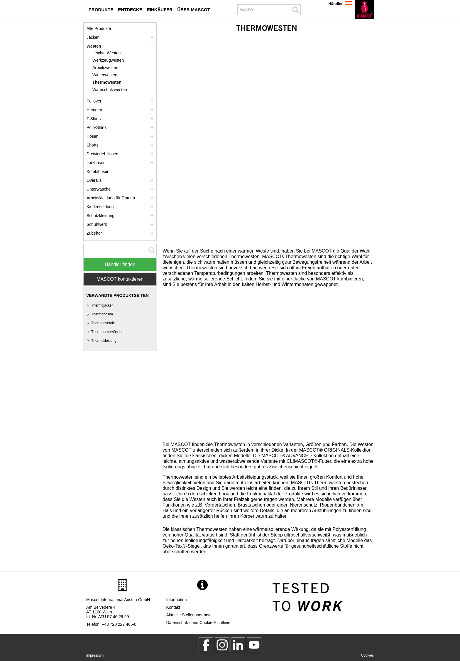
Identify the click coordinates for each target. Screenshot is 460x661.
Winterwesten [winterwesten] (104, 75)
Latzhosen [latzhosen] (96, 162)
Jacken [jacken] (93, 37)
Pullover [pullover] (94, 101)
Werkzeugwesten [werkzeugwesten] (108, 60)
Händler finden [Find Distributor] (120, 264)
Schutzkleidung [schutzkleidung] (100, 215)
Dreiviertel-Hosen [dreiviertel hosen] (102, 154)
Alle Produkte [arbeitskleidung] (99, 28)
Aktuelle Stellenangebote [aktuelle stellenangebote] (189, 615)
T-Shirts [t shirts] (94, 118)
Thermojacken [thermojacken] (102, 305)
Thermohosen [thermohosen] (102, 314)
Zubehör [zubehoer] (94, 233)
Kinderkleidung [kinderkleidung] (100, 206)
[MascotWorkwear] (206, 645)
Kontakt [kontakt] (173, 607)
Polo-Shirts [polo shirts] (96, 127)
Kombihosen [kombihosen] (98, 171)
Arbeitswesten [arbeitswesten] (105, 67)
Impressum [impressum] (95, 655)
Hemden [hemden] (94, 109)
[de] (364, 9)
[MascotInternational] (254, 645)
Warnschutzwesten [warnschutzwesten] (109, 89)
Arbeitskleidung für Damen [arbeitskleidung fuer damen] (111, 198)
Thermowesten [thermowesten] (106, 82)
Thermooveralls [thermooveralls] (103, 323)
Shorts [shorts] (92, 145)
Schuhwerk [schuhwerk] (97, 224)
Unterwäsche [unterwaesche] (99, 189)
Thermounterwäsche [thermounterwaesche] (107, 332)
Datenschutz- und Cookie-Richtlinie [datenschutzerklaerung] (198, 622)
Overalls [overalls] (94, 180)
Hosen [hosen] (92, 136)
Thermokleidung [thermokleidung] (103, 341)
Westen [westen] (94, 46)
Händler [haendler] (336, 3)
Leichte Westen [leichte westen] (106, 53)
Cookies (367, 655)
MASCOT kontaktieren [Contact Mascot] (120, 279)
